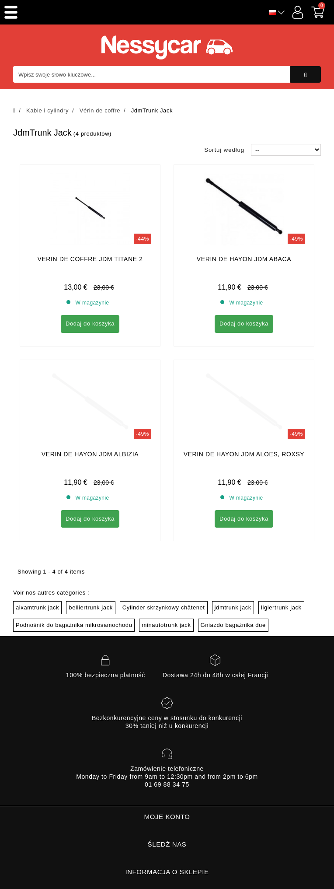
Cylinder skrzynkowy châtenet (163, 528)
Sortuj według (224, 150)
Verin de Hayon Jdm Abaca (244, 259)
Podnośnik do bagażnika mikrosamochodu (74, 545)
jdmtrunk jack (233, 528)
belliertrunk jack (91, 528)
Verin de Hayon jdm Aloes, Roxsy (244, 374)
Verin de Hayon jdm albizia (90, 374)
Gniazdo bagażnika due (233, 545)
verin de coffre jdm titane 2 (90, 259)
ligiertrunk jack (281, 528)
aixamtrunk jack (37, 528)
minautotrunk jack (166, 545)
